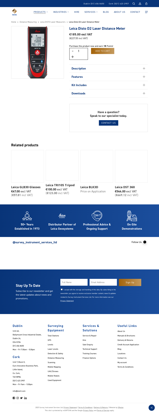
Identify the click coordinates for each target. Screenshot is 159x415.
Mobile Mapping (54, 367)
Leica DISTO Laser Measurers (52, 22)
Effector (121, 407)
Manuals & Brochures (126, 335)
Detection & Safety (55, 353)
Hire (84, 340)
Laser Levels (53, 349)
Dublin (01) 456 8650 (94, 3)
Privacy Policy (88, 410)
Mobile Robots (53, 375)
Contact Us (108, 123)
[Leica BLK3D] (96, 166)
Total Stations (53, 335)
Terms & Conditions (125, 367)
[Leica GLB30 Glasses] (27, 166)
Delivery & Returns (125, 340)
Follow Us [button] (139, 242)
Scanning (51, 362)
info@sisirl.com (19, 391)
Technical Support (90, 349)
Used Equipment (54, 380)
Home (13, 22)
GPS (49, 340)
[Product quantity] (78, 51)
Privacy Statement (67, 301)
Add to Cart (102, 51)
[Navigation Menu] (146, 12)
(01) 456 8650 (18, 346)
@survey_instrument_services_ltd (35, 242)
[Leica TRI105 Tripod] (62, 165)
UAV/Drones (53, 371)
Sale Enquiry (88, 344)
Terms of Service (103, 410)
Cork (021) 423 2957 (119, 3)
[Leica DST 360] (131, 166)
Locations (121, 353)
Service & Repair (90, 335)
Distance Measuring (28, 22)
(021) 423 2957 (19, 380)
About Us (121, 331)
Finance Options (89, 358)
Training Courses (89, 353)
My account (122, 362)
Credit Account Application (128, 344)
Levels (50, 344)
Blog (119, 349)
